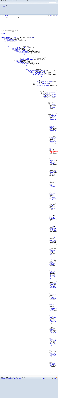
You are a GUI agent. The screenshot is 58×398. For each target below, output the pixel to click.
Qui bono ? (52, 205)
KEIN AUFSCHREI (53, 174)
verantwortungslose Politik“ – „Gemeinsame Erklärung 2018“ (19, 47)
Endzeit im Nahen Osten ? (50, 98)
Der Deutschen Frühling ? (9, 39)
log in (52, 0)
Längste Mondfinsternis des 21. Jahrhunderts (53, 247)
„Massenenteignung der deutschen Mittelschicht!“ (52, 309)
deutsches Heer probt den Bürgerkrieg (21, 50)
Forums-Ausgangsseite (5, 9)
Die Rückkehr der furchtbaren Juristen (13, 45)
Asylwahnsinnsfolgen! (53, 350)
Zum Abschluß (52, 243)
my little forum (55, 378)
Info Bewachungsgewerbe (24, 53)
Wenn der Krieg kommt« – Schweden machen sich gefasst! (52, 236)
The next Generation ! (15, 48)
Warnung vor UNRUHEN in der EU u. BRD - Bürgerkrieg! (53, 180)
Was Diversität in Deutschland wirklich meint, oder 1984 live (52, 229)
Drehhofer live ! (18, 61)
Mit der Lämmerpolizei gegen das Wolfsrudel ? (38, 72)
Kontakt (20, 378)
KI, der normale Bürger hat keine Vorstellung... (52, 156)
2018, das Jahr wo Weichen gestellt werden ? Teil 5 (10, 37)
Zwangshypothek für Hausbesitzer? (38, 73)
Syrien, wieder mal (6, 38)
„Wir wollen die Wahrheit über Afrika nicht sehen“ (52, 287)
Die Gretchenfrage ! (21, 62)
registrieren (55, 0)
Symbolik (5, 41)
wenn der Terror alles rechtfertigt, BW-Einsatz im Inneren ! (37, 70)
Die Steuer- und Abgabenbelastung (13, 46)
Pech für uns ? (52, 166)
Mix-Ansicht (55, 15)
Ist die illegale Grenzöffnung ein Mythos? (52, 203)
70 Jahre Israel (52, 104)
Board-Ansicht (50, 15)
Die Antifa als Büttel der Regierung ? (12, 40)
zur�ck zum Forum (5, 15)
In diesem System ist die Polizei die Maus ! (42, 85)
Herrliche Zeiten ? (32, 71)
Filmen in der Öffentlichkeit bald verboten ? (52, 127)
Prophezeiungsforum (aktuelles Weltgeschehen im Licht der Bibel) (9, 378)
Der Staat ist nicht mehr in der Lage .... (43, 87)
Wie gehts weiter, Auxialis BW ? (24, 63)
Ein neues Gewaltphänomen (9, 42)
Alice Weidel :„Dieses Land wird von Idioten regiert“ (52, 198)
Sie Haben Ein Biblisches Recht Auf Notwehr (52, 364)
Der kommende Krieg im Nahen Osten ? (47, 90)
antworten (3, 33)
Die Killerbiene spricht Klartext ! (31, 68)
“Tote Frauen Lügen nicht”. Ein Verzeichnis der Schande (52, 333)
